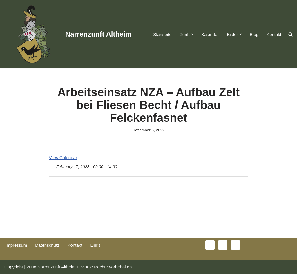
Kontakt (274, 34)
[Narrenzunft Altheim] (67, 34)
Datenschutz (47, 245)
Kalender (210, 34)
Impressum (16, 245)
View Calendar (63, 157)
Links (95, 245)
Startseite (162, 34)
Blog (254, 34)
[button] (192, 34)
